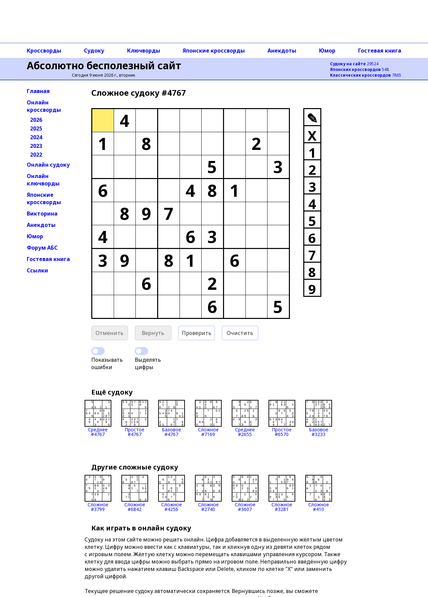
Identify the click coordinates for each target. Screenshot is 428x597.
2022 (36, 154)
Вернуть (153, 333)
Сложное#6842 (134, 493)
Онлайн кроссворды (44, 106)
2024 (36, 137)
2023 (36, 146)
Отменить (109, 333)
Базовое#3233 (318, 418)
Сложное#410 (318, 493)
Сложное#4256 (171, 493)
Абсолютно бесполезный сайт (104, 65)
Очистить (240, 333)
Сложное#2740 (208, 493)
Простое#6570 (282, 418)
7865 (365, 75)
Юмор (327, 50)
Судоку (94, 50)
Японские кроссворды (214, 50)
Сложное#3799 (98, 493)
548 (359, 69)
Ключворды (143, 50)
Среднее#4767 (98, 418)
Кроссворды (44, 50)
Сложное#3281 (282, 493)
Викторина (42, 213)
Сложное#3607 (245, 493)
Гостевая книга (379, 50)
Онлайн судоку (48, 164)
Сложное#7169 (208, 418)
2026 (36, 119)
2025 (36, 128)
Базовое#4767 (171, 418)
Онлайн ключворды (43, 179)
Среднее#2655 (245, 418)
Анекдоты (282, 50)
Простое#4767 (134, 418)
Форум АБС (42, 247)
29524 (354, 64)
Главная (38, 91)
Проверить (196, 333)
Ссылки (37, 270)
